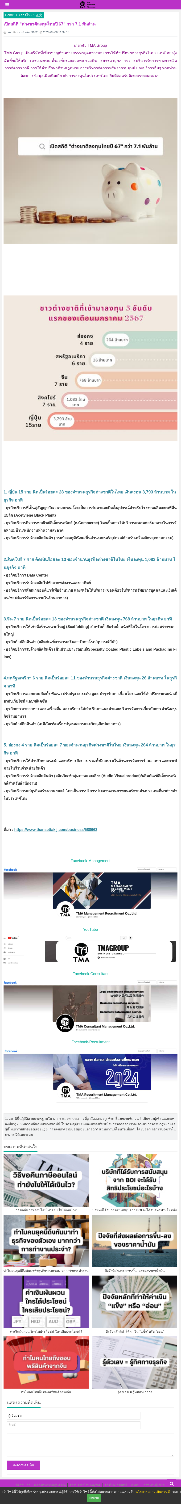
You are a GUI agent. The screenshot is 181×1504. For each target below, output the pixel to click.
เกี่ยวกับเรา (22, 1485)
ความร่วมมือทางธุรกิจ (85, 1485)
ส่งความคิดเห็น (23, 1465)
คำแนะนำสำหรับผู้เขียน (148, 1485)
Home (9, 15)
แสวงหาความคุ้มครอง (50, 1485)
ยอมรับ (94, 1498)
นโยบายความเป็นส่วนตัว (154, 1492)
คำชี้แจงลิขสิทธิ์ (115, 1485)
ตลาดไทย (25, 15)
